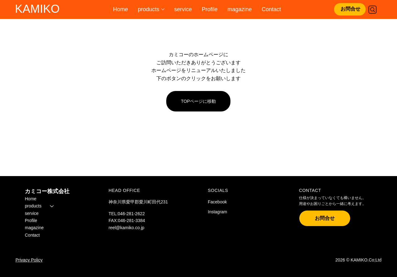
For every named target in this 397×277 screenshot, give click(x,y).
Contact (32, 235)
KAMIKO (37, 8)
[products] (52, 205)
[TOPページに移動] (198, 101)
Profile (31, 220)
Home (30, 198)
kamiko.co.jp (132, 227)
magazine (34, 227)
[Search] (372, 9)
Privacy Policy (29, 259)
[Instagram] (223, 212)
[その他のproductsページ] (162, 9)
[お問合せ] (350, 9)
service (31, 213)
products (33, 205)
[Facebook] (223, 202)
